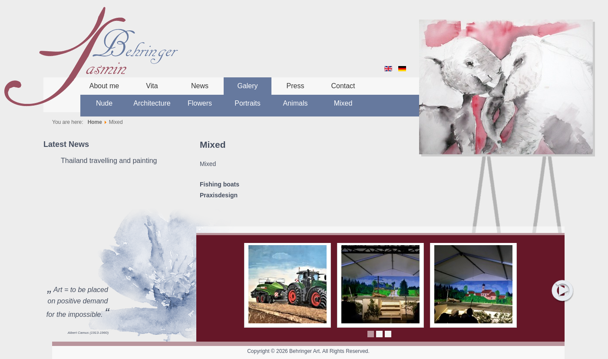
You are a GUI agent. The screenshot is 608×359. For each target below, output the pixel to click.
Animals (295, 103)
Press (295, 86)
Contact (343, 86)
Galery (247, 86)
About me (104, 86)
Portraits (248, 103)
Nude (104, 103)
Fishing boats (219, 184)
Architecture (151, 103)
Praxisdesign (219, 195)
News (199, 86)
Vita (152, 86)
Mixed (343, 103)
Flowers (200, 103)
